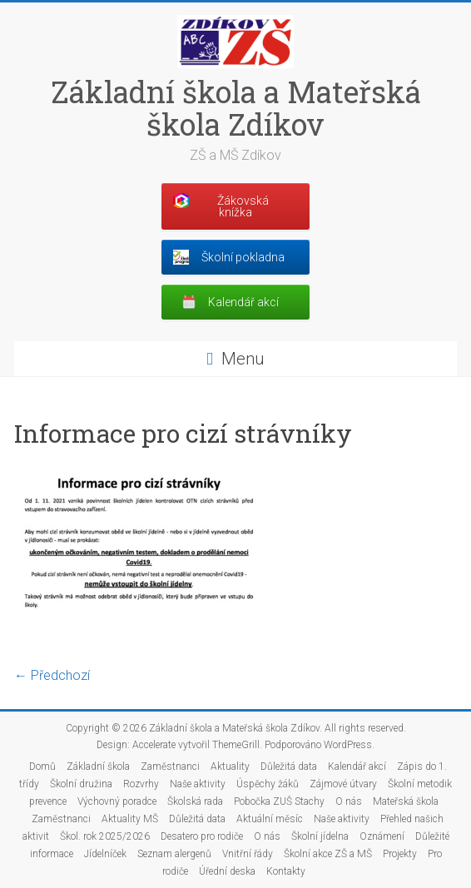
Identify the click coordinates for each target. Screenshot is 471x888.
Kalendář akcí (357, 766)
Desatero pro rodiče (202, 836)
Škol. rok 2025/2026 (105, 836)
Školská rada (195, 801)
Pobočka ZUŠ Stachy (279, 801)
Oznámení (381, 836)
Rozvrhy (141, 784)
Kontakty (285, 871)
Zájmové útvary (343, 784)
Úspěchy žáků (267, 784)
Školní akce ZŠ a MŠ (328, 854)
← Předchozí (52, 675)
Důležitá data (288, 766)
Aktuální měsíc (269, 819)
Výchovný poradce (116, 801)
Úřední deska (227, 871)
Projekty (400, 854)
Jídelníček (105, 854)
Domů (42, 766)
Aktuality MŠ (130, 819)
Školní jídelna (320, 836)
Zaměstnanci (170, 766)
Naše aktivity (198, 784)
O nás (348, 801)
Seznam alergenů (174, 854)
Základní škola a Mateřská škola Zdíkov (236, 108)
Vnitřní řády (247, 854)
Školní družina (81, 784)
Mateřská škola (406, 801)
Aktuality (230, 766)
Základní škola (98, 766)
